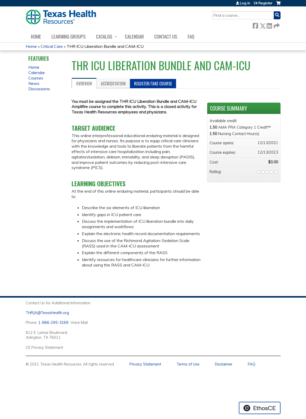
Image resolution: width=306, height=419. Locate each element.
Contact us (165, 36)
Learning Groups (68, 36)
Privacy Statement (145, 364)
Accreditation (113, 84)
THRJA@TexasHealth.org (47, 312)
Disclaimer (223, 364)
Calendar (134, 36)
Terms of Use (188, 364)
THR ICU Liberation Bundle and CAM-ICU (105, 46)
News (33, 83)
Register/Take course (153, 84)
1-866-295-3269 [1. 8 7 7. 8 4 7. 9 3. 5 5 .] (53, 322)
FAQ (191, 36)
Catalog (104, 36)
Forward (276, 25)
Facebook (255, 25)
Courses (35, 78)
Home (36, 36)
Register (265, 3)
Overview (84, 84)
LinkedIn (269, 25)
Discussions (39, 88)
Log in (245, 3)
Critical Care (52, 46)
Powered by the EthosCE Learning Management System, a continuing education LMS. (260, 408)
